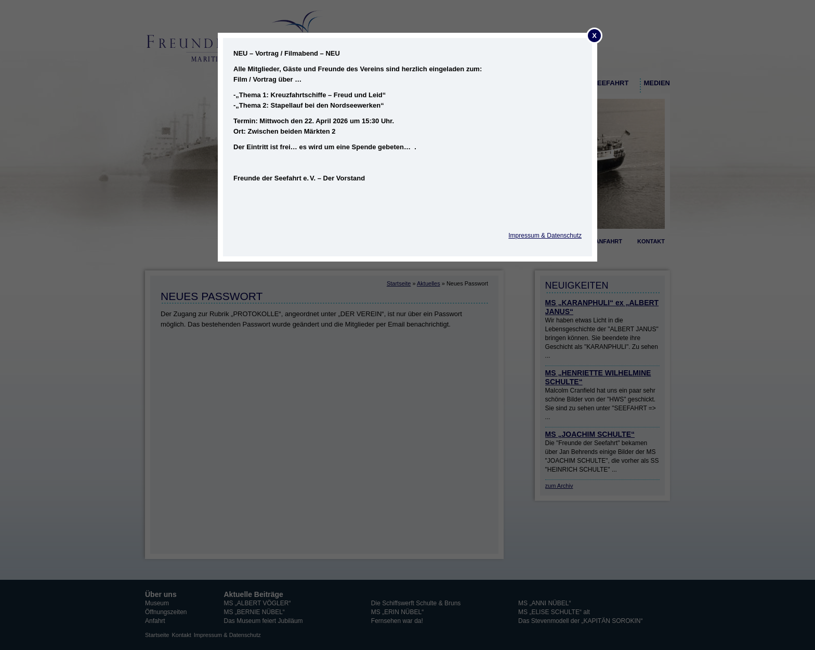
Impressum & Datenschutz (545, 235)
